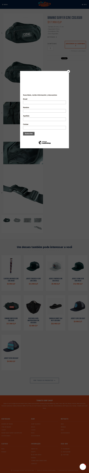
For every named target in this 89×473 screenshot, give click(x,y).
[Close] (68, 71)
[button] (83, 467)
